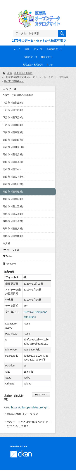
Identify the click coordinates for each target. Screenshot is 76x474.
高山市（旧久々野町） (15, 177)
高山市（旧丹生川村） (15, 147)
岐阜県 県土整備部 (23, 73)
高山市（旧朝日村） (13, 184)
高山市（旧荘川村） (13, 162)
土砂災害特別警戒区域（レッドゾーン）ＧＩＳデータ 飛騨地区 (36, 77)
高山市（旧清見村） (13, 154)
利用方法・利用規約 (33, 64)
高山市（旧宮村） (12, 169)
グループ (37, 49)
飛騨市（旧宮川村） (13, 228)
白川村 (6, 243)
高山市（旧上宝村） (13, 206)
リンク (50, 64)
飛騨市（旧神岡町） (13, 236)
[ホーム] (3, 73)
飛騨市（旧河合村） (13, 221)
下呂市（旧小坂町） (13, 110)
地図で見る (46, 57)
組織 (27, 49)
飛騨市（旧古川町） (13, 214)
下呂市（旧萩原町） (13, 102)
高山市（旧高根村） (14, 81)
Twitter (7, 256)
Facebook (9, 263)
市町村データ (30, 57)
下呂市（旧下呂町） (13, 117)
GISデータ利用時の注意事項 (18, 95)
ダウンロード (41, 395)
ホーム (17, 49)
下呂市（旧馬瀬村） (13, 132)
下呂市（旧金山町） (13, 125)
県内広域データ (54, 49)
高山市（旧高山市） (13, 140)
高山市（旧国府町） (13, 199)
